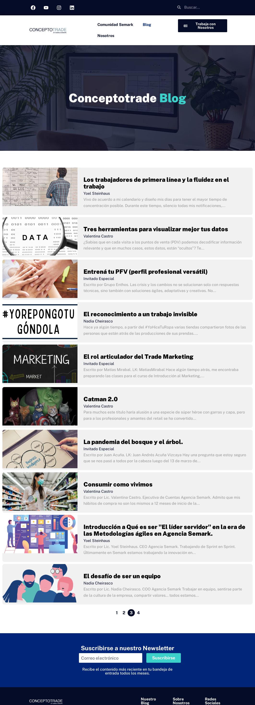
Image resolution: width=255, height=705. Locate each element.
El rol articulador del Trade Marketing (138, 356)
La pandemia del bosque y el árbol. (133, 441)
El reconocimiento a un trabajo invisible (140, 314)
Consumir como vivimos (118, 484)
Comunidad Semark (115, 24)
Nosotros (105, 35)
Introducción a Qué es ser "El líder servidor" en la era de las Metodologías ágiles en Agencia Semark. (164, 530)
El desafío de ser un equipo (122, 576)
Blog (147, 24)
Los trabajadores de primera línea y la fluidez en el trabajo (156, 183)
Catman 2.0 (100, 399)
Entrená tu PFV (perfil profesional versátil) (145, 271)
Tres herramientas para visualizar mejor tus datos (155, 229)
